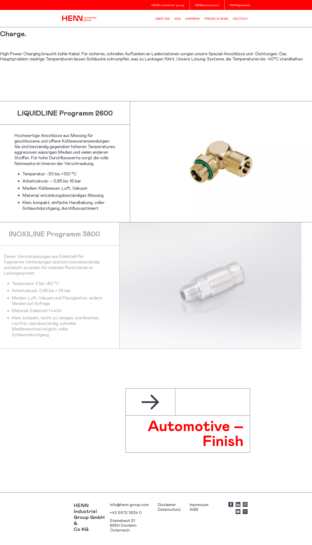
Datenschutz (169, 509)
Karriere (192, 18)
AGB (193, 509)
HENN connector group (168, 5)
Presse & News (216, 18)
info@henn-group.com (129, 504)
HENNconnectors (207, 5)
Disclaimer (167, 504)
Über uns (162, 18)
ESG (178, 18)
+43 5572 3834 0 (126, 512)
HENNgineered (240, 5)
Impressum (199, 504)
